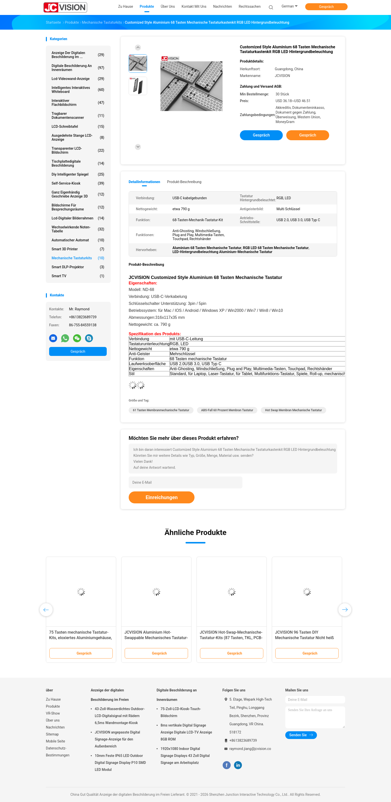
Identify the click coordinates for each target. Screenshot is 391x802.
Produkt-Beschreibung (184, 182)
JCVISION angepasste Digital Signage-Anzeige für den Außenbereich (117, 739)
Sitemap (52, 734)
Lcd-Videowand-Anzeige (78, 78)
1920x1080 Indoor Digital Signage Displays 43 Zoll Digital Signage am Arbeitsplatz (185, 756)
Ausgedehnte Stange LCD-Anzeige (78, 137)
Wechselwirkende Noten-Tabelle (78, 229)
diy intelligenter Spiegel (78, 174)
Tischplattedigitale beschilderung (78, 163)
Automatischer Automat (78, 240)
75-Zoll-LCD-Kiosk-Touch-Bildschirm (181, 712)
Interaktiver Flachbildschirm (78, 103)
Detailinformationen (144, 182)
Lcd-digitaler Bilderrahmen (78, 218)
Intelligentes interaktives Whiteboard (78, 90)
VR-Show (53, 713)
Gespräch (326, 7)
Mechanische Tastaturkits (78, 258)
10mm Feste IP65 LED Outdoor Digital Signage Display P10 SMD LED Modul (120, 763)
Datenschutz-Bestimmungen (57, 751)
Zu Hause (53, 699)
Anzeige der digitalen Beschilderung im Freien (110, 695)
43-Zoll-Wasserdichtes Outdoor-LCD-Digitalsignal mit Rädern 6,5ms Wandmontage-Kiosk (120, 716)
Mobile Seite (55, 741)
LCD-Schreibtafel (78, 126)
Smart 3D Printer (78, 249)
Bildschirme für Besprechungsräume (78, 207)
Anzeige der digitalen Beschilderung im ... (78, 55)
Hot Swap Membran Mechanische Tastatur (293, 410)
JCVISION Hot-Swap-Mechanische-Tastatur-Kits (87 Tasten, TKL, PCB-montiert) (231, 638)
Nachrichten (55, 727)
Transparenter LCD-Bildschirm (78, 150)
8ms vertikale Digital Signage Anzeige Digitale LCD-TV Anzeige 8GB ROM (186, 732)
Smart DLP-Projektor (78, 267)
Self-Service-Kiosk (78, 183)
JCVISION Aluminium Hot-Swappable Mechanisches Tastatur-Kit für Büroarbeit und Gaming (156, 638)
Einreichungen (162, 497)
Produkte (53, 706)
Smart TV (78, 275)
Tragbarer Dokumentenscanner (78, 116)
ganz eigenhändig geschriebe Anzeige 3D (78, 194)
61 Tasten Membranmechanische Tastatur (161, 410)
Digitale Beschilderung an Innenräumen (78, 68)
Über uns (53, 720)
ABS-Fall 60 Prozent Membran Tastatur (227, 410)
